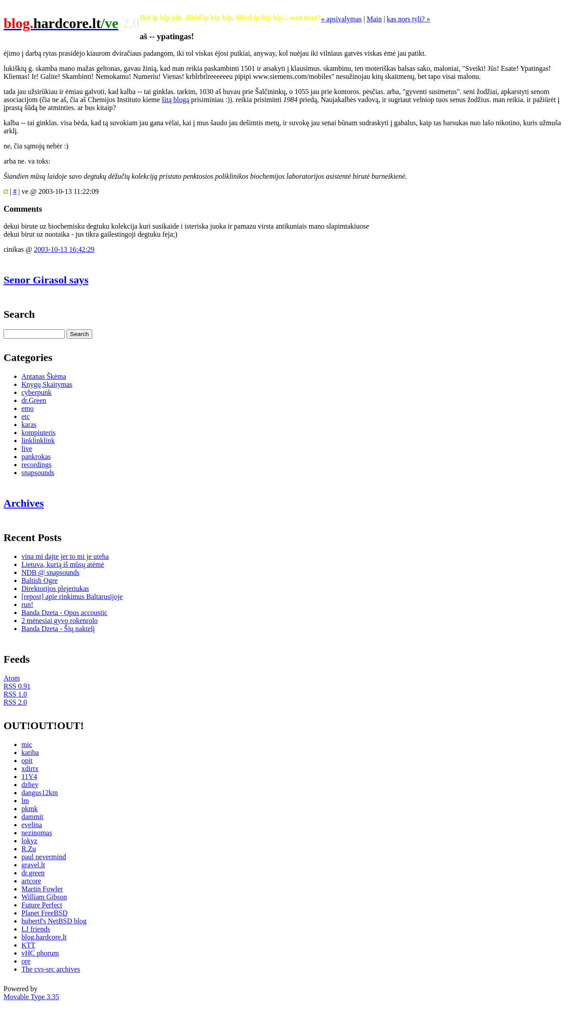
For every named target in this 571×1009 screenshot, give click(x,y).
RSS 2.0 (15, 702)
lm (25, 800)
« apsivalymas (341, 19)
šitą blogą (176, 99)
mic (26, 744)
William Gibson (44, 897)
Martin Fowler (42, 889)
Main (374, 19)
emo (27, 408)
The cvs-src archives (50, 969)
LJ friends (35, 929)
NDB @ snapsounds (50, 572)
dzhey (29, 784)
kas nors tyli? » (408, 19)
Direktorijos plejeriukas (55, 588)
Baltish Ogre (39, 580)
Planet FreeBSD (44, 913)
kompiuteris (38, 432)
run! (27, 604)
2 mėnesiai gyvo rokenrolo (59, 620)
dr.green (33, 873)
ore (25, 961)
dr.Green (33, 400)
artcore (31, 881)
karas (29, 424)
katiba (30, 752)
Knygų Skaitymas (46, 384)
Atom (12, 678)
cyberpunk (36, 392)
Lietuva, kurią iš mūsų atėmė (62, 564)
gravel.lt (33, 865)
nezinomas (36, 833)
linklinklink (38, 440)
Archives (24, 503)
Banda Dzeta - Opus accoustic (64, 612)
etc (25, 416)
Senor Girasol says (46, 280)
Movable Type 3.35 (31, 997)
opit (27, 760)
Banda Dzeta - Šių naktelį (58, 628)
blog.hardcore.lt (43, 937)
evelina (31, 825)
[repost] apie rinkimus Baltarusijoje (72, 596)
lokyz (29, 841)
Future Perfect (41, 905)
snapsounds (37, 472)
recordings (36, 464)
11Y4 (29, 776)
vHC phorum (40, 953)
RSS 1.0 (15, 694)
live (26, 448)
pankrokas (36, 456)
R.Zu (28, 849)
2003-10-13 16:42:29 (64, 249)
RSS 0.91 (17, 686)
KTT (28, 945)
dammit (32, 816)
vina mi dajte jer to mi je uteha (65, 556)
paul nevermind (43, 857)
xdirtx (29, 768)
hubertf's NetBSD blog (54, 921)
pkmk (29, 808)
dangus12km (39, 792)
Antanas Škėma (43, 376)
